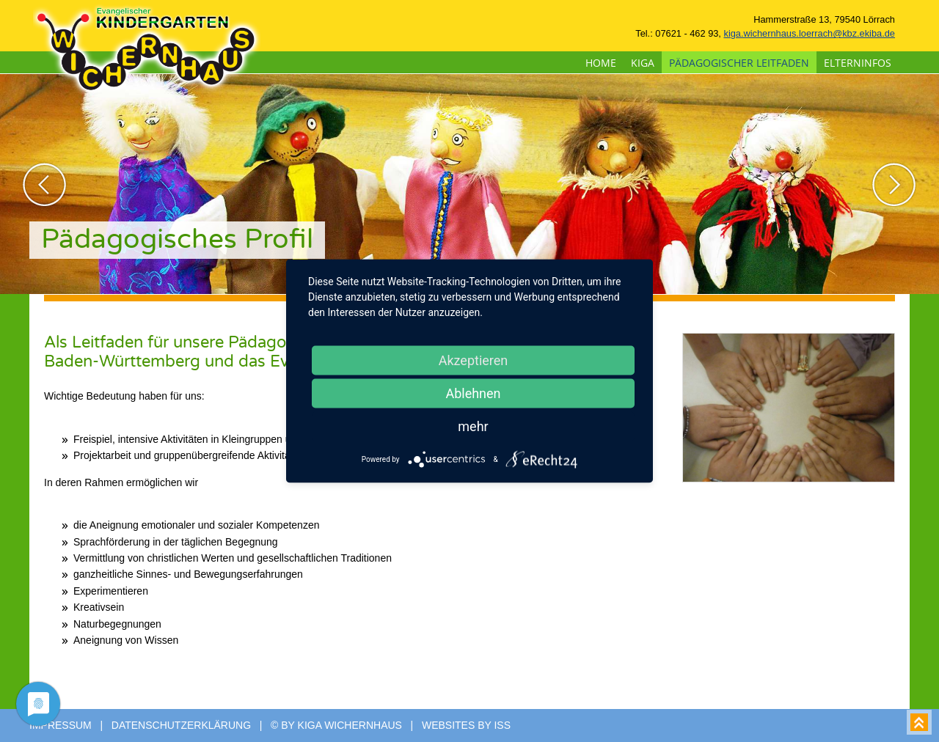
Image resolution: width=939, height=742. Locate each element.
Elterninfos (857, 63)
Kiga (642, 63)
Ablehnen (472, 393)
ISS (502, 725)
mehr (473, 426)
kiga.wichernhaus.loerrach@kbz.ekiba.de (809, 33)
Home (600, 63)
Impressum (60, 725)
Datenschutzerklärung (181, 725)
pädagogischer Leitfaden (739, 63)
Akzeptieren (473, 360)
